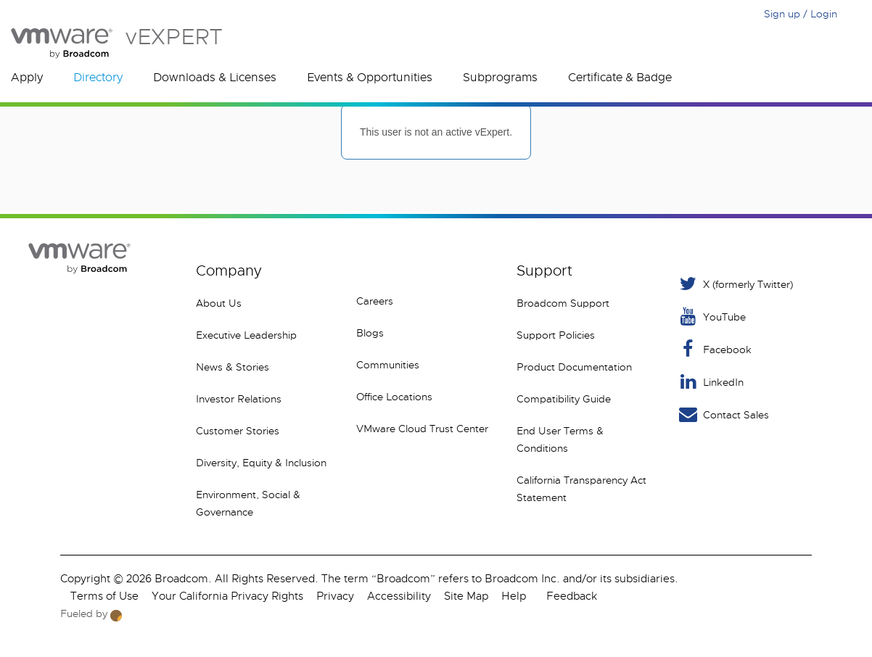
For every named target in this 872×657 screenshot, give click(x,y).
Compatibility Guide (564, 398)
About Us (219, 303)
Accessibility (399, 596)
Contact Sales (723, 414)
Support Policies (556, 335)
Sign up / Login (800, 13)
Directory (98, 77)
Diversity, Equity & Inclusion (261, 462)
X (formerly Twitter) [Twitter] (735, 284)
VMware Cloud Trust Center (422, 428)
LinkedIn (710, 382)
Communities (387, 364)
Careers (374, 300)
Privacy (335, 596)
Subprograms (500, 77)
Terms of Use (104, 596)
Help (513, 596)
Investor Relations (238, 398)
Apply (27, 77)
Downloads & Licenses (214, 77)
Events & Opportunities (369, 77)
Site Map (466, 596)
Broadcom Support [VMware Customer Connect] (563, 303)
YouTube (711, 316)
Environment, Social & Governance (248, 503)
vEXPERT (116, 43)
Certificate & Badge (620, 77)
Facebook (714, 349)
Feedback (571, 596)
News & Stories (232, 366)
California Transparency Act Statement (581, 489)
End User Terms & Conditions (560, 439)
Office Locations (394, 396)
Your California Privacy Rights (227, 596)
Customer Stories (237, 430)
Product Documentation (574, 366)
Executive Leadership (246, 335)
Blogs (370, 332)
